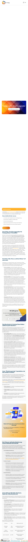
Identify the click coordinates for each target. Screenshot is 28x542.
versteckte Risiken (15, 248)
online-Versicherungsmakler (11, 211)
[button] (2, 540)
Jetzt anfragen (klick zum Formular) (18, 428)
